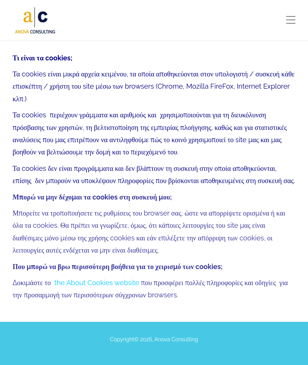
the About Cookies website (96, 283)
